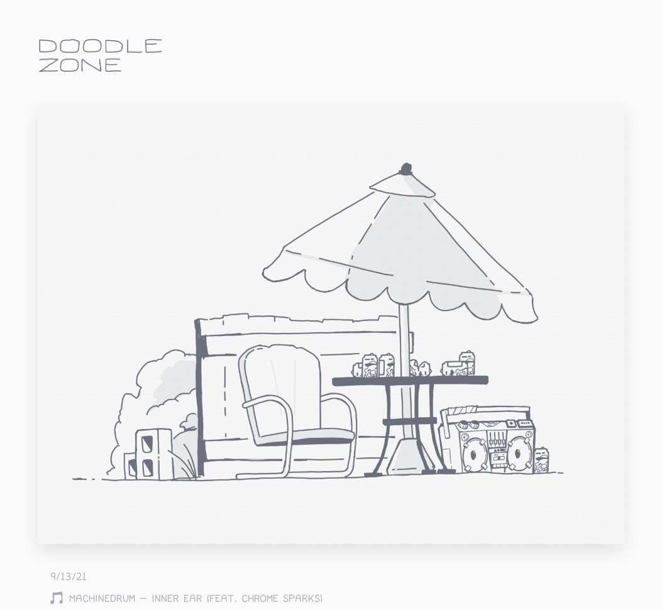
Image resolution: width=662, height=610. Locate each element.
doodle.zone (100, 56)
